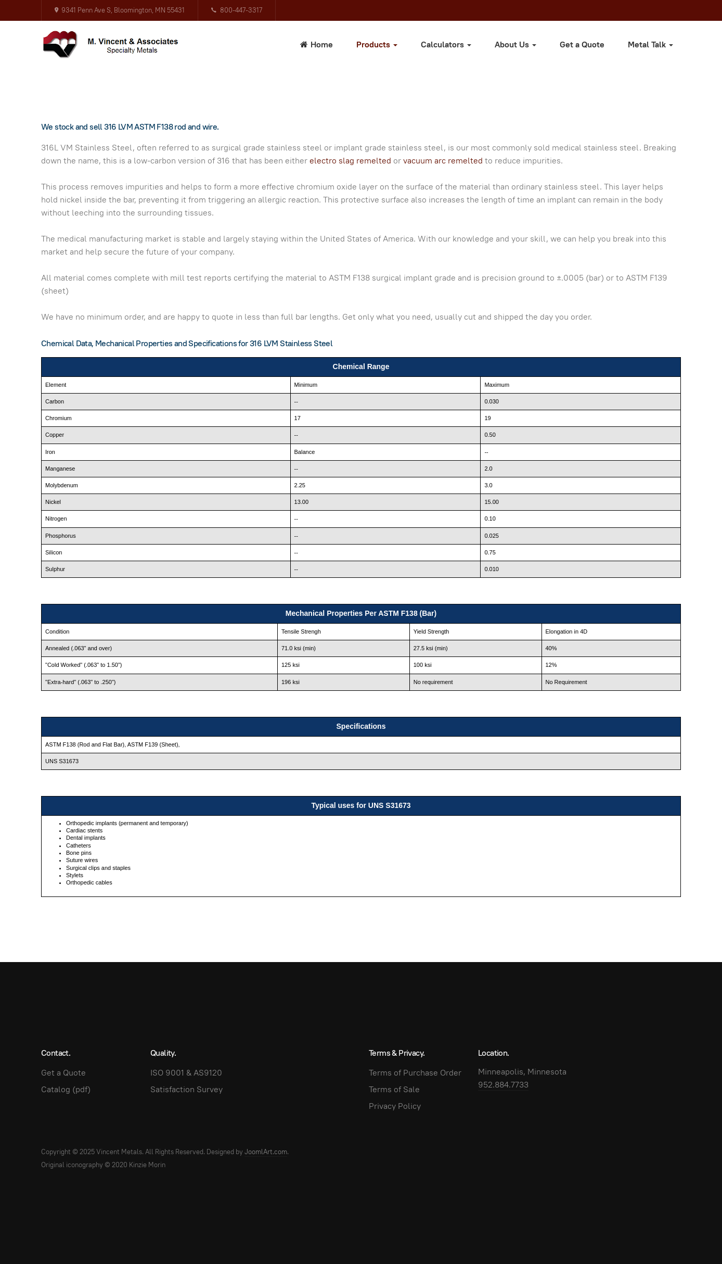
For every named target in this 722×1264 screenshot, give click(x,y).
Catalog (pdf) (66, 1089)
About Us (515, 44)
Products (376, 44)
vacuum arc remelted (443, 160)
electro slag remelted (350, 160)
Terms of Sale (394, 1089)
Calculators (446, 44)
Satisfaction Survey (186, 1089)
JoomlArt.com (265, 1151)
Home (316, 44)
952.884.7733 (503, 1084)
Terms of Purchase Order (415, 1072)
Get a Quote (582, 44)
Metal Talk (650, 44)
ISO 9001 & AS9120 (186, 1072)
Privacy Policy (395, 1106)
